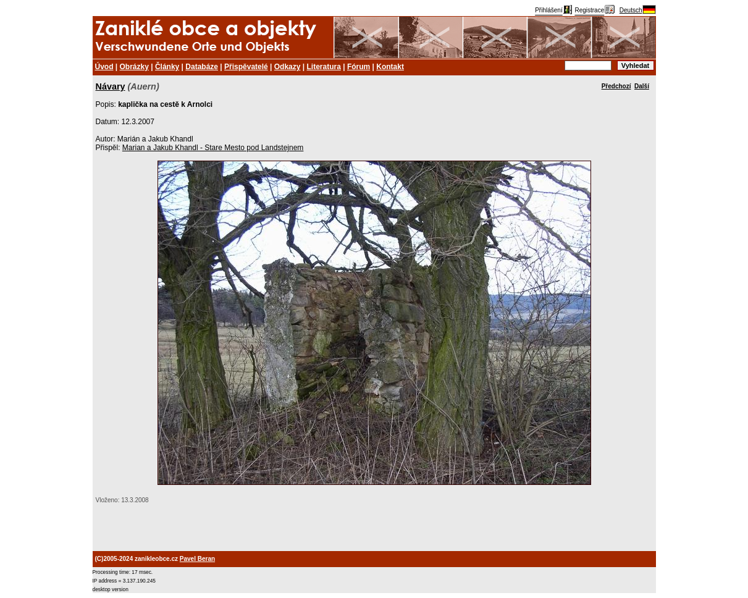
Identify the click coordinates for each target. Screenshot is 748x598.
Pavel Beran (197, 558)
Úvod (104, 66)
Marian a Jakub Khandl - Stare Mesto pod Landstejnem (213, 147)
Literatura (324, 66)
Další (641, 86)
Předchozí (616, 86)
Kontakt (390, 66)
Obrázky (134, 66)
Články (167, 66)
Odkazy (287, 66)
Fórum (358, 66)
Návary (110, 86)
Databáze (201, 66)
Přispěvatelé (246, 66)
